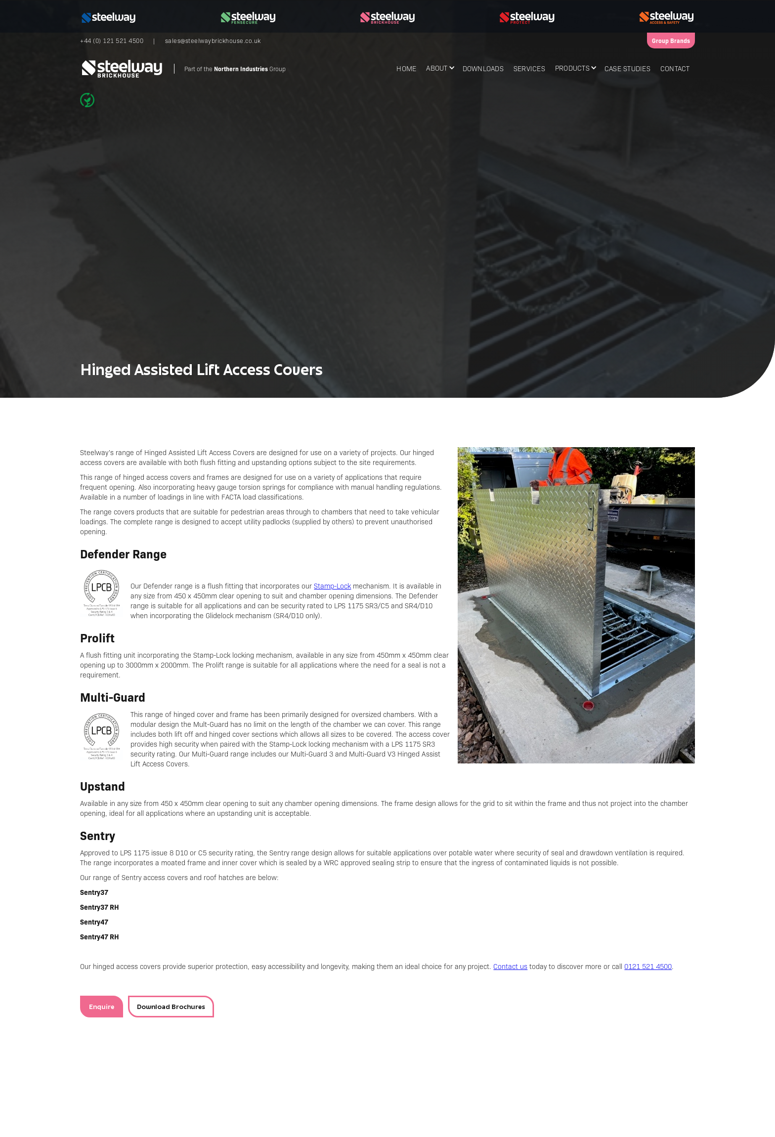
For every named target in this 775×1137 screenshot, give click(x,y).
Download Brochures (171, 1007)
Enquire (101, 1007)
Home (406, 68)
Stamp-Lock (332, 585)
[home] (183, 68)
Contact (675, 68)
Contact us (510, 966)
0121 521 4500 (648, 966)
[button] (439, 67)
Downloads (483, 68)
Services (529, 68)
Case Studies (627, 68)
